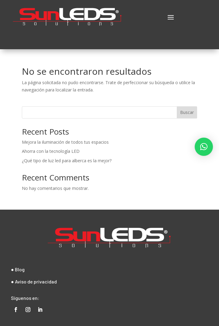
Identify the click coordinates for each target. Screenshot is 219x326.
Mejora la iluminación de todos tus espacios (65, 142)
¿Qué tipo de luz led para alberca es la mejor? (66, 160)
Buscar (187, 112)
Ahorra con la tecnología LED (51, 151)
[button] (204, 147)
